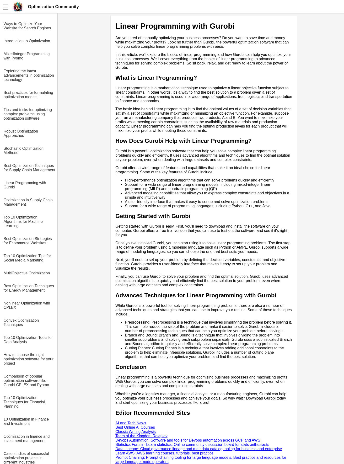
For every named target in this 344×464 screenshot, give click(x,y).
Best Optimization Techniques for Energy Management (29, 288)
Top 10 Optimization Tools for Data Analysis (28, 340)
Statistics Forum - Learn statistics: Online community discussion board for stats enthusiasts (192, 445)
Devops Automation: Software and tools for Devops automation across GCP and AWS (187, 440)
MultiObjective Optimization (27, 273)
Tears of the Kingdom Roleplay (141, 436)
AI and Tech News (130, 423)
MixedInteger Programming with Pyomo (27, 56)
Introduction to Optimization (27, 41)
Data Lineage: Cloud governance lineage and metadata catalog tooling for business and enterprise (198, 449)
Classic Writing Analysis (135, 432)
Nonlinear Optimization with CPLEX (27, 305)
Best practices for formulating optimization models (28, 95)
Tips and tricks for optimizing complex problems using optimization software (28, 114)
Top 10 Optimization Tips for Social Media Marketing (27, 258)
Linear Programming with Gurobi (25, 185)
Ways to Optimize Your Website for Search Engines (27, 26)
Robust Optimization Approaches (21, 133)
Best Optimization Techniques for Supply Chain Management (29, 168)
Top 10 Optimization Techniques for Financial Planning (24, 402)
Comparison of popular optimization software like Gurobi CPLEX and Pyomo (26, 380)
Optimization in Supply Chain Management (28, 202)
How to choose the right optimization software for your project (29, 359)
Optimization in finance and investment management (27, 438)
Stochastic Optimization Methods (23, 150)
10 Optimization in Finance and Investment (26, 421)
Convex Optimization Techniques (21, 322)
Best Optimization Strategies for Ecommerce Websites (28, 241)
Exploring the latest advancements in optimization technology (29, 75)
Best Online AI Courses (135, 427)
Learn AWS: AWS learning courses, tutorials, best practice (164, 453)
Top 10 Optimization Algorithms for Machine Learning (23, 221)
